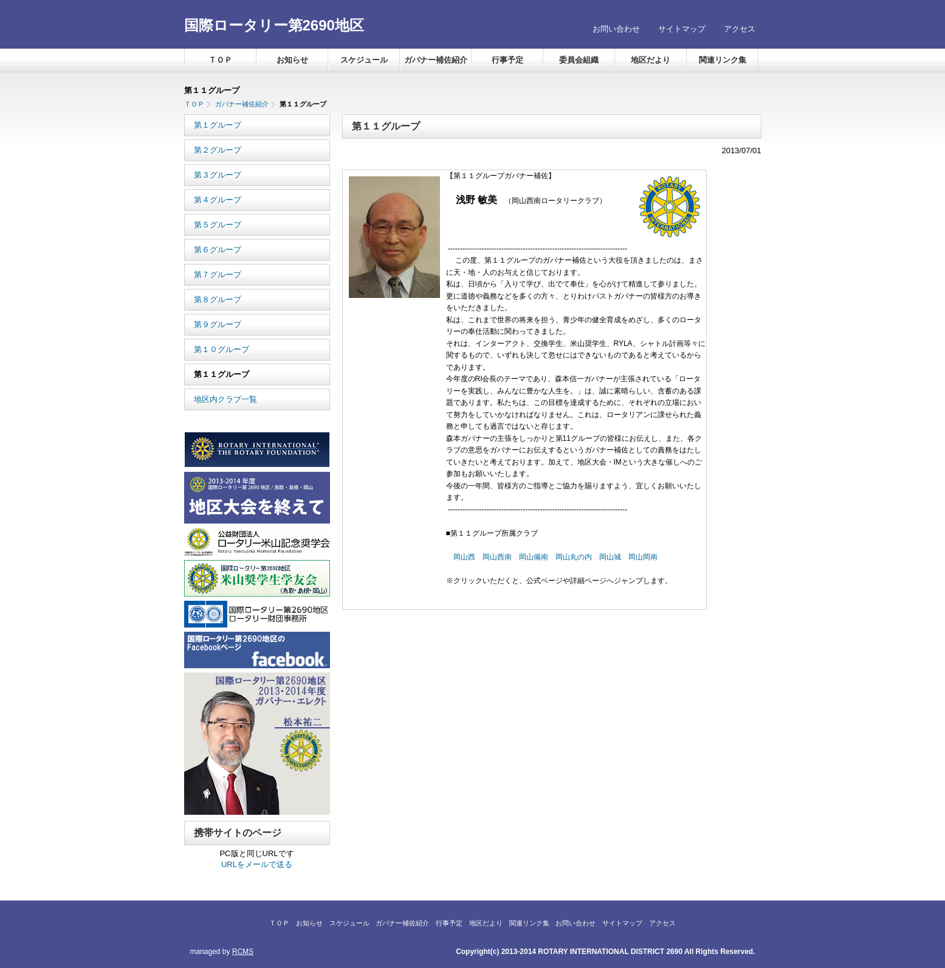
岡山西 (464, 557)
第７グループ (217, 274)
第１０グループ (221, 349)
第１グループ (217, 125)
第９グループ (217, 324)
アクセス (739, 28)
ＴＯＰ (220, 59)
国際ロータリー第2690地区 (274, 25)
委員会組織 (579, 59)
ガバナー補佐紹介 (435, 59)
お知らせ (292, 59)
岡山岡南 (643, 557)
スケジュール (364, 59)
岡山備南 (533, 557)
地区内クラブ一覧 (225, 399)
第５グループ (217, 224)
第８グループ (217, 299)
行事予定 (507, 59)
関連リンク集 (722, 59)
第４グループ (217, 199)
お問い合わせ (616, 28)
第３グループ (217, 174)
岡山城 (610, 557)
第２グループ (217, 149)
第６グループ (217, 249)
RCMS (242, 951)
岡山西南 (497, 557)
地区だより (650, 59)
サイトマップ (682, 28)
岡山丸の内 (573, 557)
